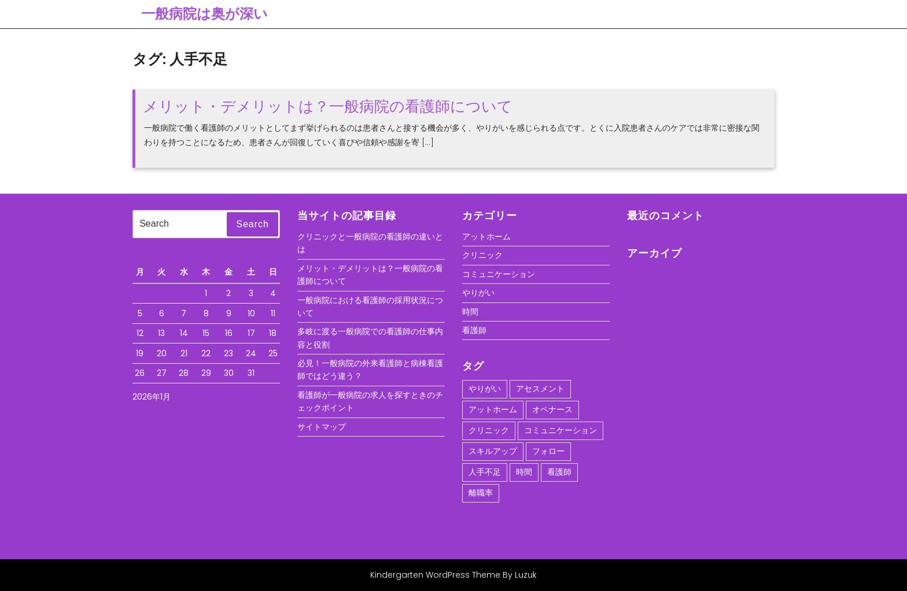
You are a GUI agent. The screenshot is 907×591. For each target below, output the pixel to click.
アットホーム (486, 236)
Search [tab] (252, 224)
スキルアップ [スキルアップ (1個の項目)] (493, 451)
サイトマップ (321, 427)
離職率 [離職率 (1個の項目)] (481, 492)
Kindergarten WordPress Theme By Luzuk (453, 575)
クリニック (482, 255)
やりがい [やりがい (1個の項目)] (485, 388)
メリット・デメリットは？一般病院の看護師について (328, 106)
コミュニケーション (498, 274)
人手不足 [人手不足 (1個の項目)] (485, 472)
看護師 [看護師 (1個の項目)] (559, 472)
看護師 (474, 330)
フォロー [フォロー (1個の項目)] (548, 451)
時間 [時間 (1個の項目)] (524, 472)
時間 (470, 311)
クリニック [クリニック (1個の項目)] (489, 430)
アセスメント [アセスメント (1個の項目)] (540, 388)
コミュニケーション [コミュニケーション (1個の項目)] (560, 430)
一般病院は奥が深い (204, 13)
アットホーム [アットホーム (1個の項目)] (493, 409)
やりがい (478, 292)
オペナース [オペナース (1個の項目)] (552, 409)
